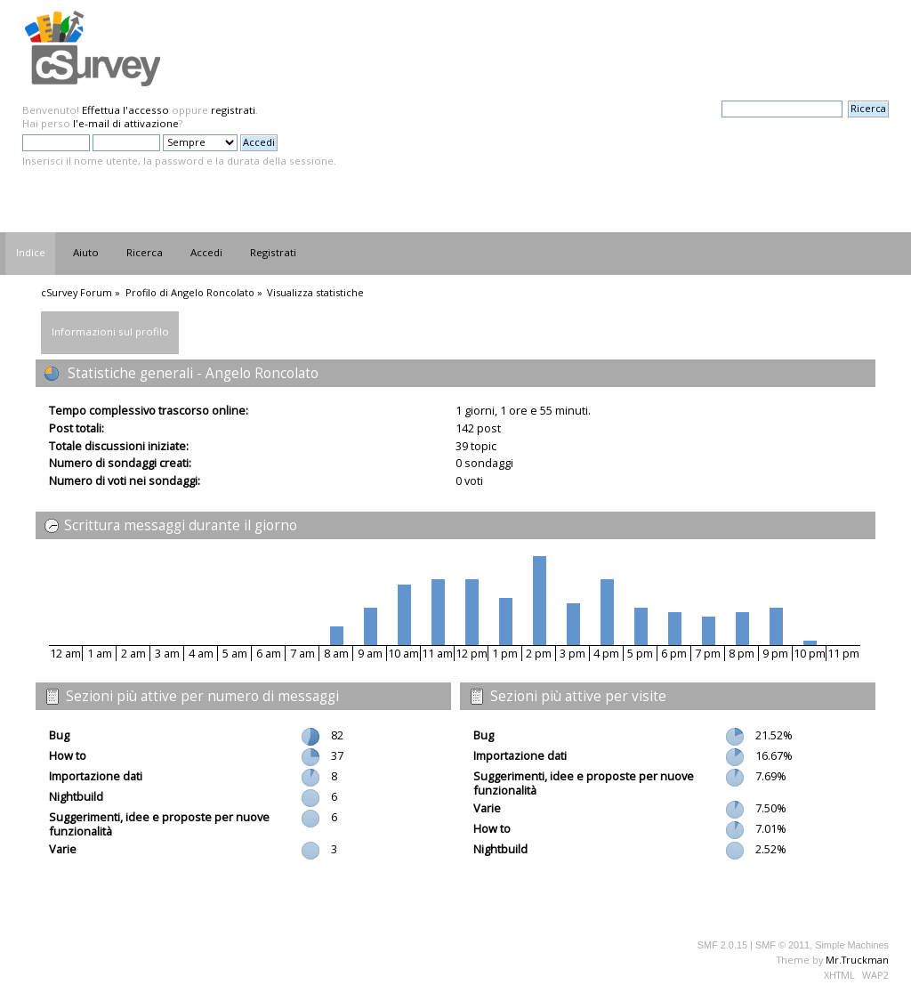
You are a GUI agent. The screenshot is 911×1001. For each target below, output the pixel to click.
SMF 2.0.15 (722, 945)
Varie (63, 849)
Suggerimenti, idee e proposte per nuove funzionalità (159, 824)
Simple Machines (852, 945)
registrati (233, 110)
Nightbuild (76, 796)
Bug (59, 735)
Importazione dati (95, 776)
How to (67, 755)
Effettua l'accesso (125, 110)
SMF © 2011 (782, 945)
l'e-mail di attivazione (126, 123)
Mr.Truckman (857, 959)
